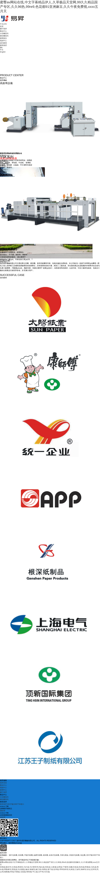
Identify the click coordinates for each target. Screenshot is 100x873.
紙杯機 (45, 855)
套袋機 (20, 855)
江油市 (77, 869)
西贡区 (20, 867)
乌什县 (26, 867)
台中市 (40, 872)
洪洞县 (2, 867)
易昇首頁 (3, 783)
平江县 (34, 872)
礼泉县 (71, 869)
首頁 (1, 26)
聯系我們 (3, 45)
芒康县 (16, 872)
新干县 (50, 869)
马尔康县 (21, 869)
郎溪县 (87, 867)
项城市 (32, 869)
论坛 (88, 869)
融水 (27, 869)
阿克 (12, 872)
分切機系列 (4, 33)
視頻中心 (3, 41)
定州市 (93, 869)
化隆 (70, 867)
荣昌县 (14, 869)
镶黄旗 (6, 872)
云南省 (53, 867)
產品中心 (3, 31)
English (2, 52)
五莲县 (23, 872)
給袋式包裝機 (54, 855)
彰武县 (81, 867)
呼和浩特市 (64, 869)
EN (5, 24)
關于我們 (3, 29)
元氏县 (93, 867)
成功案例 (3, 43)
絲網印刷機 (38, 855)
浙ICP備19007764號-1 (15, 804)
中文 (1, 24)
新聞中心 (3, 790)
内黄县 (44, 869)
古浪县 (14, 867)
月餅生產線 (64, 855)
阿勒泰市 (7, 869)
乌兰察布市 (34, 867)
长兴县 (46, 872)
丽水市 (8, 867)
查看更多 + (4, 170)
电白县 (41, 867)
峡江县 (38, 869)
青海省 (28, 872)
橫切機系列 (4, 36)
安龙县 (75, 867)
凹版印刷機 (28, 855)
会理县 (59, 867)
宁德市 (65, 867)
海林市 (83, 869)
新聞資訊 (3, 38)
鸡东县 (47, 867)
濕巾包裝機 (13, 855)
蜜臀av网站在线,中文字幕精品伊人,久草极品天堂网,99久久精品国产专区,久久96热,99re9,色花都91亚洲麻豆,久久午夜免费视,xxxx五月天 (49, 6)
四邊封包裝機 (74, 855)
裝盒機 (82, 855)
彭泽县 (56, 869)
